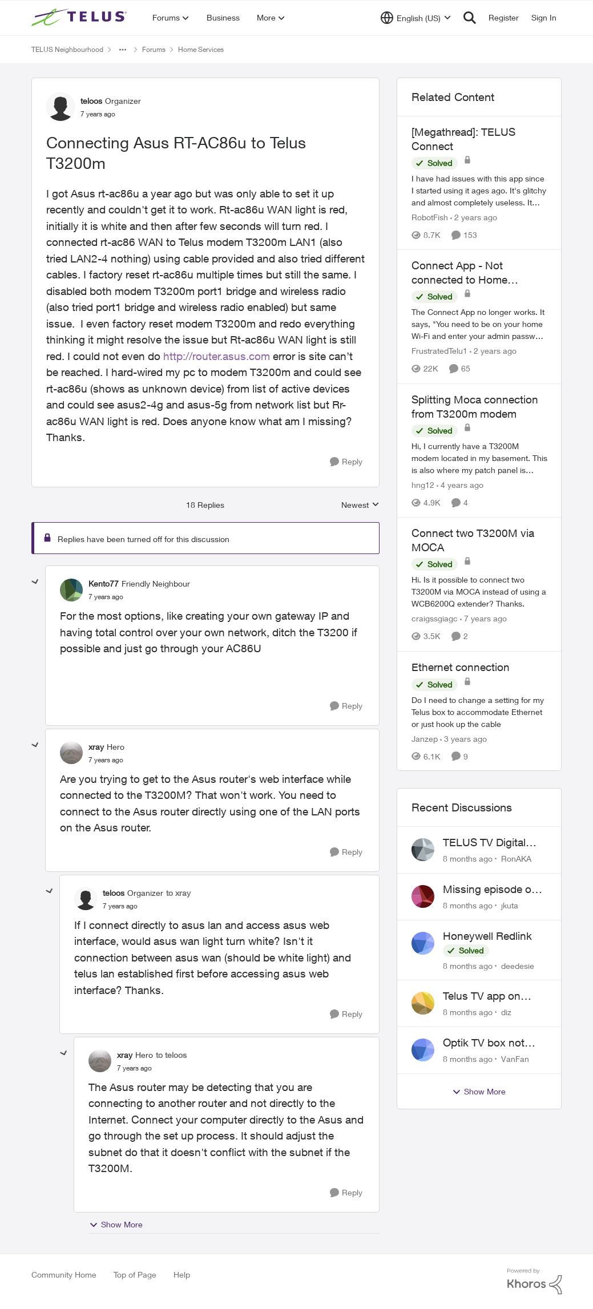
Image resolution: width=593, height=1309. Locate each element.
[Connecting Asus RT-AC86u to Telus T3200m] (105, 597)
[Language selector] (416, 17)
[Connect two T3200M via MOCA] (479, 592)
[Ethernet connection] (479, 711)
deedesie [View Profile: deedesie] (517, 965)
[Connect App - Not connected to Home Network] (479, 324)
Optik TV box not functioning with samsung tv (484, 1043)
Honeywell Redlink (487, 936)
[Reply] (346, 462)
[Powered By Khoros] (534, 1281)
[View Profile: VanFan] (423, 1050)
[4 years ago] (460, 485)
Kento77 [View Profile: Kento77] (103, 583)
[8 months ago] (468, 858)
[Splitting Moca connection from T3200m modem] (479, 458)
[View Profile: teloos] (60, 106)
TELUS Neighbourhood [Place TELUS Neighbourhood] (67, 49)
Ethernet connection (461, 667)
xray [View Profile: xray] (96, 747)
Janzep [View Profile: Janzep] (425, 738)
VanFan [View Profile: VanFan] (515, 1059)
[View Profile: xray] (71, 752)
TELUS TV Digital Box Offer (484, 843)
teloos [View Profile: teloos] (91, 101)
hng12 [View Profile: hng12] (423, 485)
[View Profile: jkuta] (423, 896)
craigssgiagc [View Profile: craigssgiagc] (435, 619)
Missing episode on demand (490, 889)
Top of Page (135, 1274)
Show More (116, 1224)
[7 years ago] (483, 619)
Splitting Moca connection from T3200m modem (475, 406)
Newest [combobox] (360, 505)
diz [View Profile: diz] (506, 1012)
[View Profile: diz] (423, 1003)
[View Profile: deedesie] (423, 943)
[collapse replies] (35, 582)
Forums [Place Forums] (154, 49)
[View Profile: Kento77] (71, 590)
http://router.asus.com (216, 356)
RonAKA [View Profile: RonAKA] (516, 858)
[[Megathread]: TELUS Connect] (479, 190)
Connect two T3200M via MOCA (473, 540)
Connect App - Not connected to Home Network (459, 272)
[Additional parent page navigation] (123, 50)
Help (182, 1274)
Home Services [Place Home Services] (201, 49)
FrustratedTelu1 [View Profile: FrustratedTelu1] (439, 351)
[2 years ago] (473, 217)
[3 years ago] (463, 738)
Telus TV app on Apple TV (482, 996)
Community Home (63, 1274)
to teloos (171, 1055)
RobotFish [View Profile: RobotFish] (430, 217)
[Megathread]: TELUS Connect (463, 139)
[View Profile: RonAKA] (423, 849)
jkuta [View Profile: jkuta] (509, 905)
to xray (178, 893)
